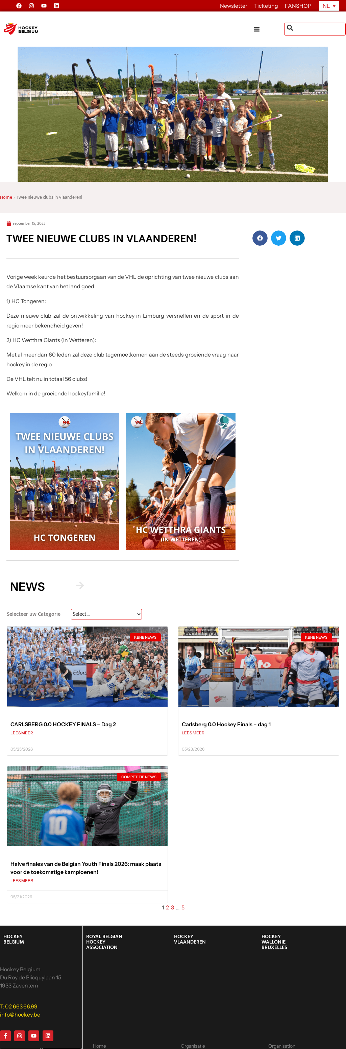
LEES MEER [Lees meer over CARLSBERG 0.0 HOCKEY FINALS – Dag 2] (21, 732)
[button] (269, 29)
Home (6, 197)
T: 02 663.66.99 (19, 1006)
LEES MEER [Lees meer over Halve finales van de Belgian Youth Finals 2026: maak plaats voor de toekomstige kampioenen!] (21, 880)
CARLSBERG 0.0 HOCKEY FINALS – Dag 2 (63, 724)
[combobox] (315, 29)
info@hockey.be (20, 1014)
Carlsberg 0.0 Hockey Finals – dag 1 (226, 724)
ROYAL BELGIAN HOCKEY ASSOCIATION (104, 942)
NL (326, 5)
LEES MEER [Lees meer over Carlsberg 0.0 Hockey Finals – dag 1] (193, 732)
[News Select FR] (106, 614)
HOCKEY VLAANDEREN (190, 939)
